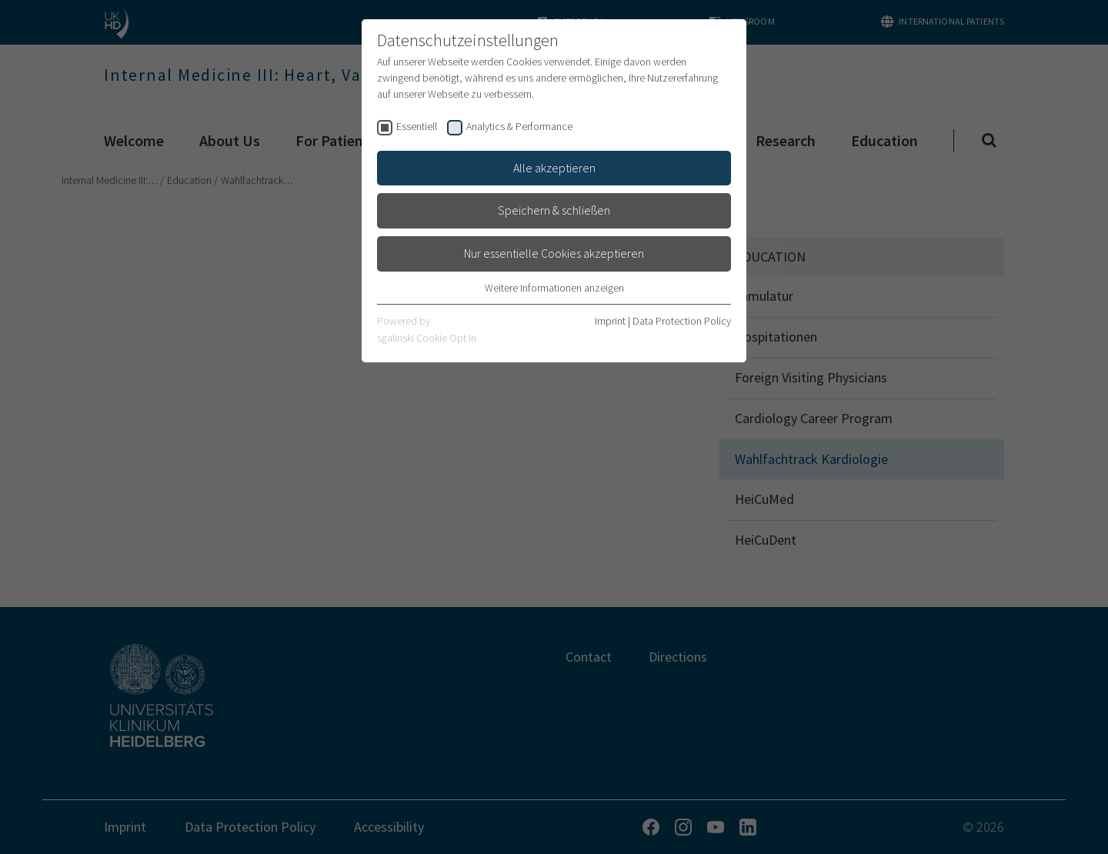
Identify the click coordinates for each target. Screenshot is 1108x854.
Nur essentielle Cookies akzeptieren (554, 253)
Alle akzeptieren (554, 167)
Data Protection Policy (681, 321)
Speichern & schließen (554, 210)
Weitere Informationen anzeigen (554, 288)
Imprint (610, 321)
